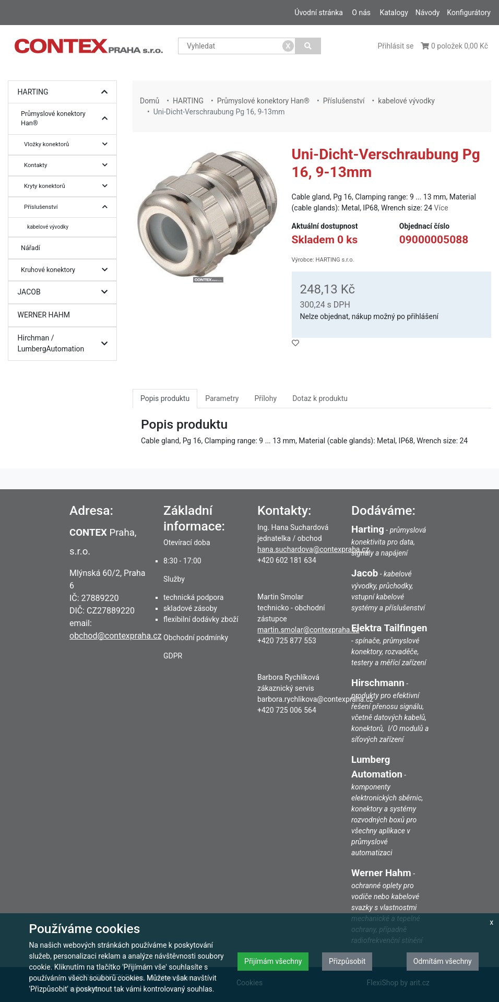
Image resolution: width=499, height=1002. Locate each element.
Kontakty (68, 165)
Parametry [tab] (222, 398)
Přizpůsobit (347, 961)
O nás (361, 12)
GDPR (172, 656)
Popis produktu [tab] (164, 398)
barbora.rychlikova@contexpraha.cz (315, 699)
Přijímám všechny (273, 961)
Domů (149, 101)
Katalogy (393, 12)
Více (441, 208)
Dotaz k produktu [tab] (320, 398)
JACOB (65, 292)
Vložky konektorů (68, 144)
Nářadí (30, 248)
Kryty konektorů (68, 186)
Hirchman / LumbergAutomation (65, 344)
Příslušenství (68, 207)
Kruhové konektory (67, 270)
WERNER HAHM (44, 315)
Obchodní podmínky (195, 637)
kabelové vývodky (47, 227)
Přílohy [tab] (265, 398)
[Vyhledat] (308, 46)
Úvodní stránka (318, 12)
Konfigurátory (469, 12)
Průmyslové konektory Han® (67, 119)
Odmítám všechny (442, 961)
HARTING (65, 92)
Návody (427, 12)
